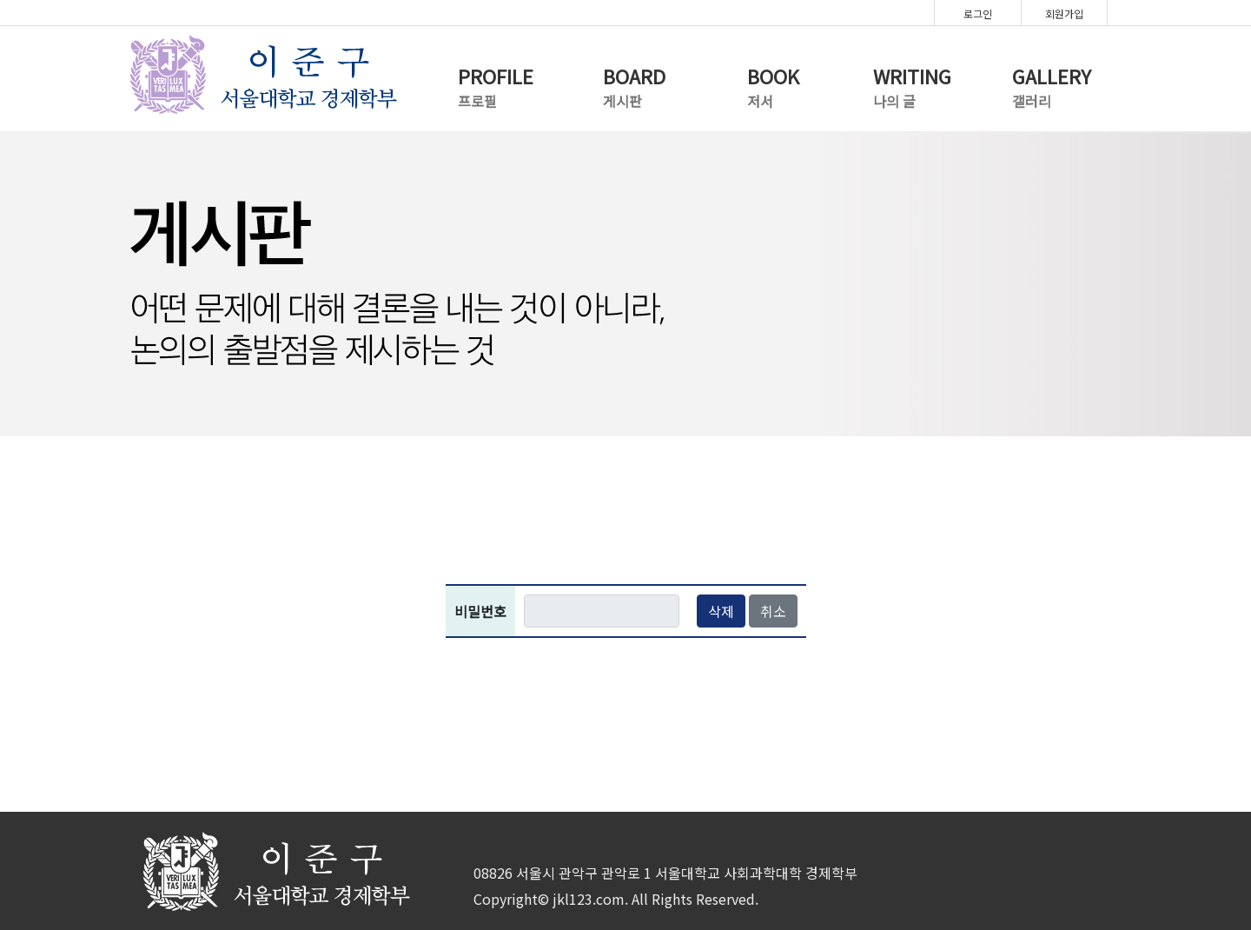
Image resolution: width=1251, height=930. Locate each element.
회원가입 (1064, 13)
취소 (773, 611)
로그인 (977, 13)
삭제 (721, 611)
